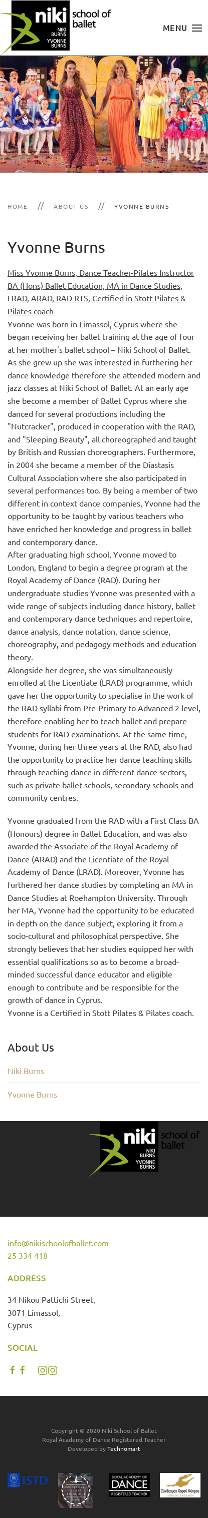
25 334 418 (28, 1255)
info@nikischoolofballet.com (58, 1243)
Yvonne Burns (32, 1094)
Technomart (123, 1448)
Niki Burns (26, 1071)
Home (18, 206)
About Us (71, 206)
